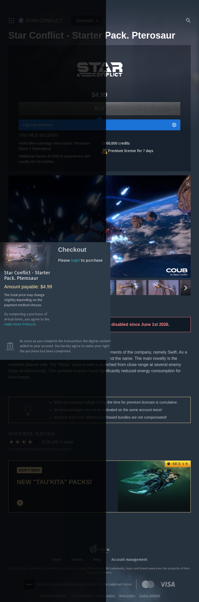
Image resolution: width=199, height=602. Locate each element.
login (84, 260)
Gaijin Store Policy (26, 324)
